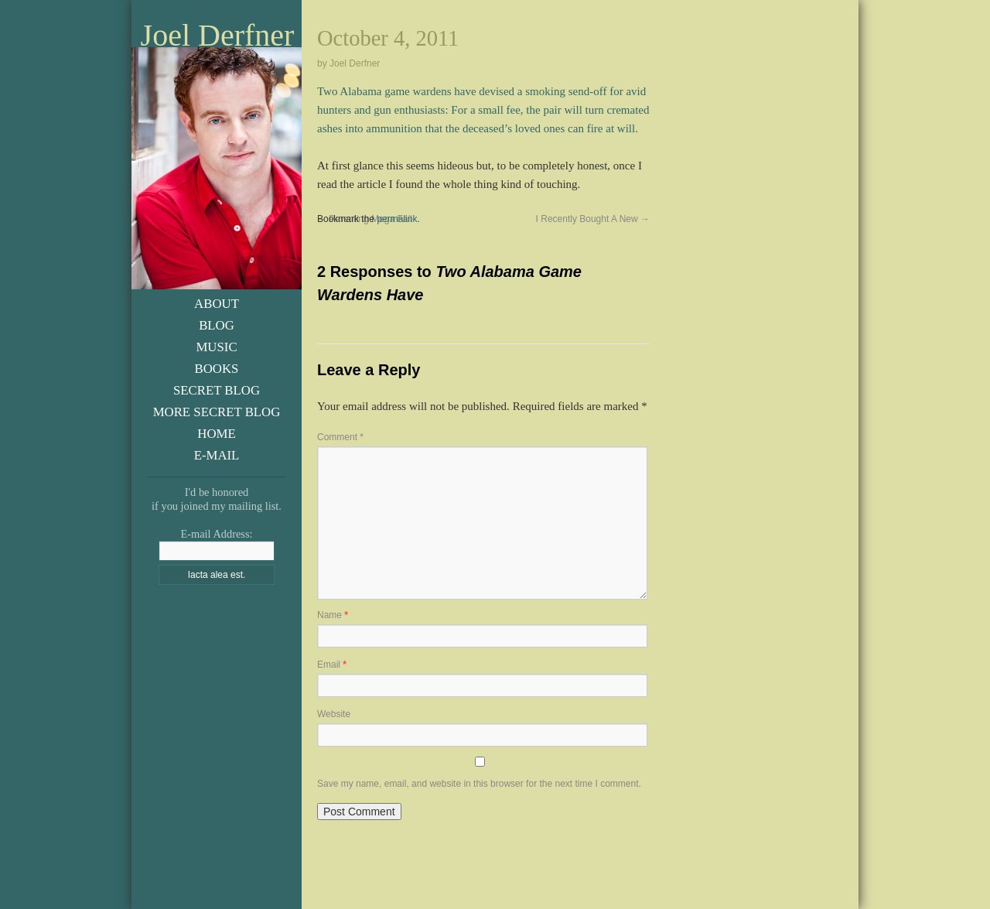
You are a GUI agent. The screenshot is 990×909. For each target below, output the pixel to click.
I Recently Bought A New (593, 219)
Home (216, 433)
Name (332, 615)
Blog (216, 325)
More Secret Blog (217, 412)
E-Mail (217, 455)
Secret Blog (216, 390)
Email (331, 664)
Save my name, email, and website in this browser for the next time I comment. (479, 783)
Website (333, 714)
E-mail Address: (216, 534)
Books (217, 368)
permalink (397, 219)
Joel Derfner (218, 36)
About (216, 303)
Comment (340, 437)
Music (216, 347)
